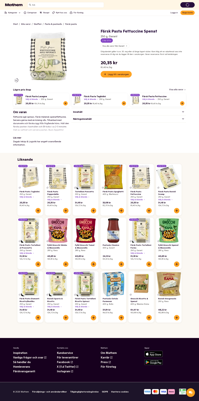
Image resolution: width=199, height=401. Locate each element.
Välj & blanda (33, 99)
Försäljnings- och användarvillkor (49, 391)
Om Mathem (109, 353)
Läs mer (17, 138)
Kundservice (65, 353)
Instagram (65, 371)
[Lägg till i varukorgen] (65, 103)
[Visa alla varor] (177, 89)
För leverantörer (67, 357)
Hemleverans (21, 366)
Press (106, 362)
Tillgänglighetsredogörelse (84, 391)
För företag (108, 366)
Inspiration (20, 353)
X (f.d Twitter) (68, 366)
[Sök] (30, 5)
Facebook (65, 362)
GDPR (105, 391)
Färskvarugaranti (24, 371)
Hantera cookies (120, 391)
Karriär (107, 357)
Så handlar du (22, 362)
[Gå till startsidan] (13, 5)
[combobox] (67, 4)
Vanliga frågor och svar (30, 357)
